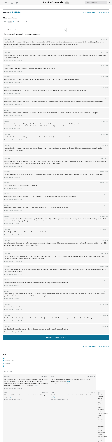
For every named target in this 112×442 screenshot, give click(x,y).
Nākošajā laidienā (102, 12)
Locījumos (19, 34)
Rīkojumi (16, 22)
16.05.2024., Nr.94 (15, 12)
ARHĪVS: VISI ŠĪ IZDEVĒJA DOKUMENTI (56, 337)
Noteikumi (23, 22)
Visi (9, 22)
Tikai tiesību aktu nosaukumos (32, 34)
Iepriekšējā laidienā (90, 12)
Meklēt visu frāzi (9, 34)
